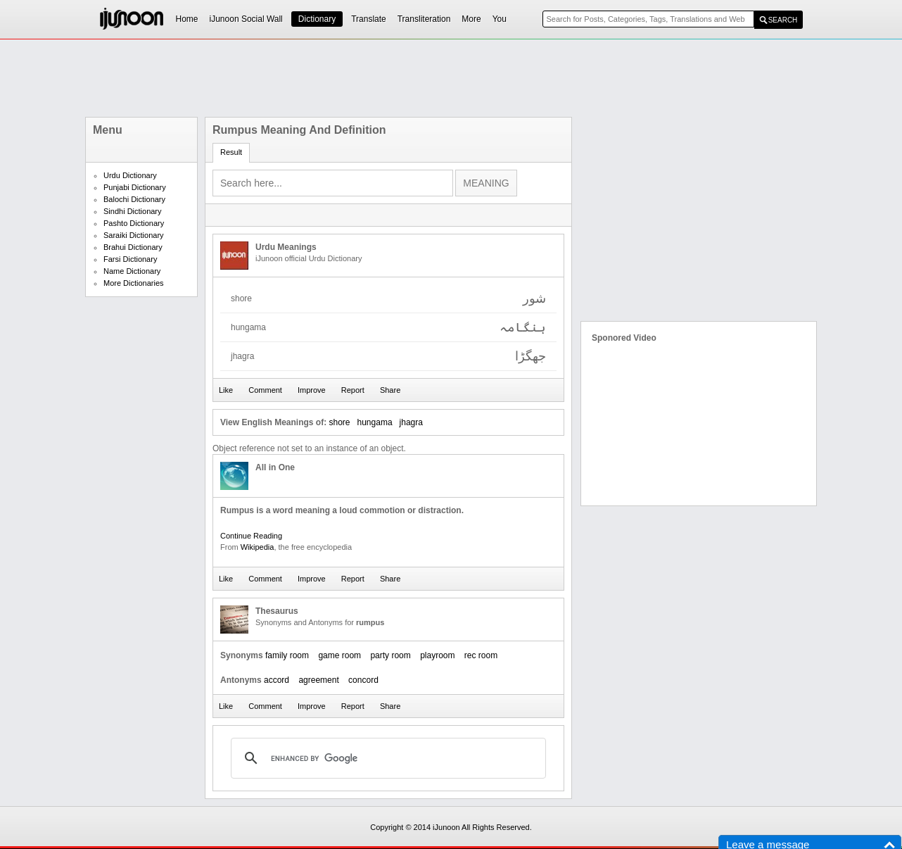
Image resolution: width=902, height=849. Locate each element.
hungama (375, 422)
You (500, 19)
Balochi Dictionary (134, 199)
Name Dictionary (131, 271)
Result (231, 152)
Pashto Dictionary (133, 223)
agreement (318, 680)
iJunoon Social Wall (246, 19)
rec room (480, 655)
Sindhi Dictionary (132, 211)
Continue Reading (251, 536)
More (471, 19)
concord (363, 680)
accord (276, 680)
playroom (437, 655)
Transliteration (424, 19)
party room (390, 655)
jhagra (411, 422)
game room (339, 655)
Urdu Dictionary (130, 175)
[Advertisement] (451, 78)
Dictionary (317, 19)
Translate (368, 19)
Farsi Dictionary (130, 259)
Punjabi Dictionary (134, 187)
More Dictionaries (133, 283)
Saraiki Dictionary (133, 235)
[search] (386, 758)
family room (287, 655)
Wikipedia (257, 547)
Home (187, 19)
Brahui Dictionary (133, 247)
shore (339, 422)
